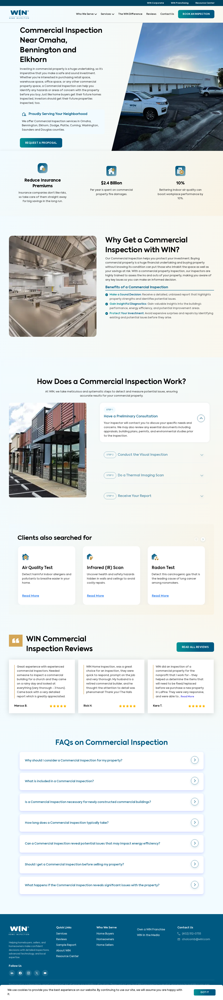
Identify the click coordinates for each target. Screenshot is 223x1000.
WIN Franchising (180, 3)
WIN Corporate (155, 3)
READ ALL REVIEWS (195, 653)
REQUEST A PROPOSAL (41, 143)
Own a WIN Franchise (151, 929)
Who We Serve (86, 14)
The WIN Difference (130, 14)
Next (202, 545)
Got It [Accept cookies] (204, 992)
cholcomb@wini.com (193, 939)
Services (107, 14)
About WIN (63, 950)
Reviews (151, 14)
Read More (30, 602)
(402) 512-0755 (189, 933)
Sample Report (66, 945)
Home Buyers (105, 934)
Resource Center (204, 3)
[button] (112, 767)
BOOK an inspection (196, 14)
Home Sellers (104, 945)
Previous (196, 545)
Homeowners (105, 939)
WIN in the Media (148, 935)
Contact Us (167, 14)
